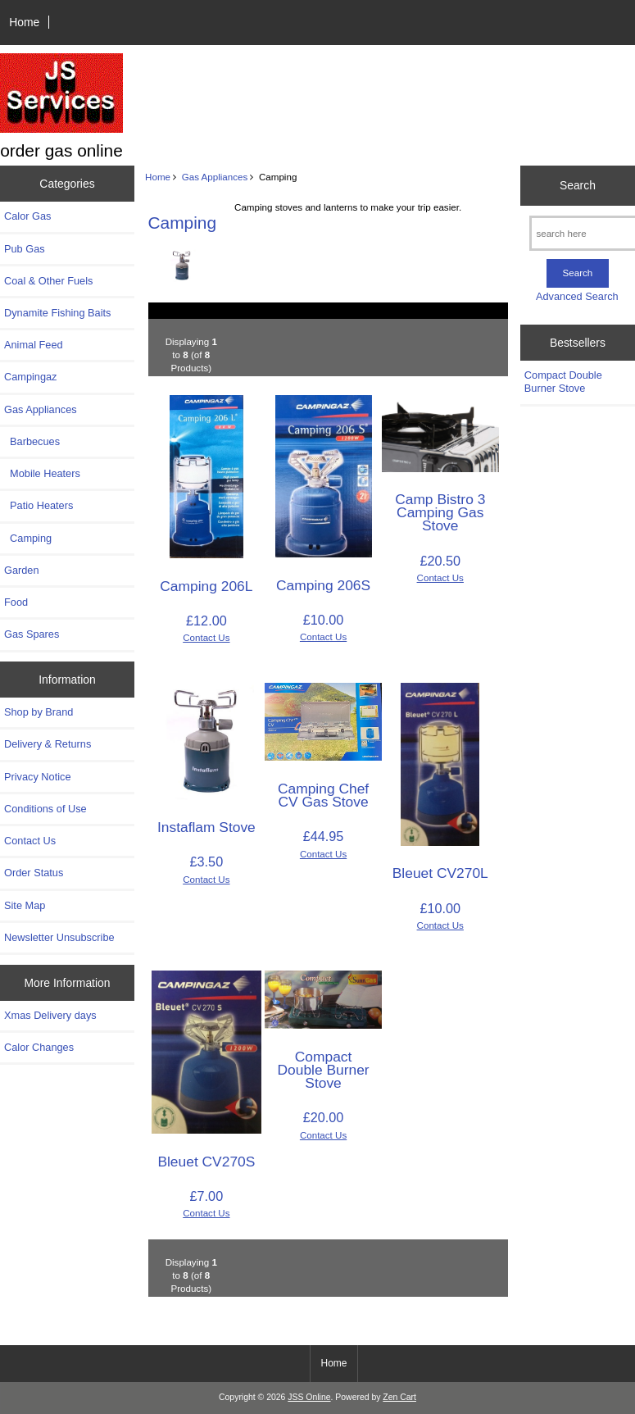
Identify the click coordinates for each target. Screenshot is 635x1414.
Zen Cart (399, 1397)
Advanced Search (577, 296)
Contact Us (30, 840)
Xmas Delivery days (50, 1015)
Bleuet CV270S (206, 1161)
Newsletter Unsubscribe (59, 937)
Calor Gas (27, 216)
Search (578, 185)
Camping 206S (323, 585)
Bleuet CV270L (440, 873)
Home (24, 22)
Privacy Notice (37, 777)
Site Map (24, 905)
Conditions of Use (45, 808)
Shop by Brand (38, 712)
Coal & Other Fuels (48, 281)
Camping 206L (206, 586)
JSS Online (309, 1397)
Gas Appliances (215, 176)
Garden (21, 570)
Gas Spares (31, 634)
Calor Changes (39, 1047)
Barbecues (32, 441)
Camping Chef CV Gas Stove (323, 795)
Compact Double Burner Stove (323, 1069)
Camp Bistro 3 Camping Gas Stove (440, 512)
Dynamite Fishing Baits (57, 313)
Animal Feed (33, 345)
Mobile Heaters (42, 473)
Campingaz (30, 377)
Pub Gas (24, 249)
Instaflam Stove (206, 827)
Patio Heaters (38, 505)
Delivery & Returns (47, 744)
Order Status (33, 872)
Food (16, 602)
